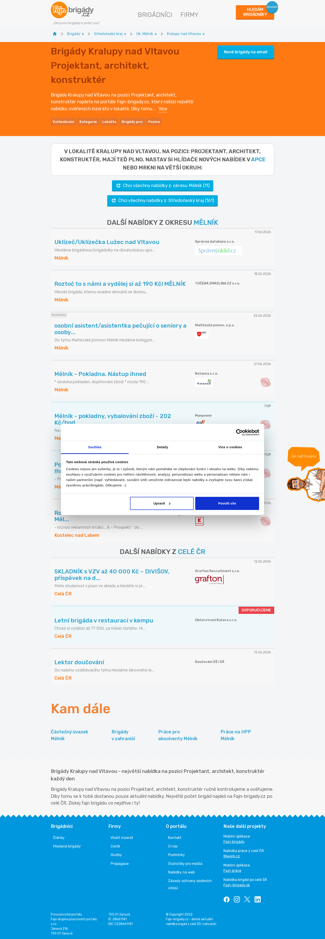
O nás (173, 845)
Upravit (162, 503)
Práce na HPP (236, 734)
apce (258, 158)
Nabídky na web (181, 871)
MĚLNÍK (206, 221)
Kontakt (174, 836)
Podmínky (176, 854)
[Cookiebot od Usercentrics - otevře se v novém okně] (239, 432)
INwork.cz (231, 855)
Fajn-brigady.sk (236, 884)
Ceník (115, 845)
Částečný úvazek (69, 734)
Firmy (189, 15)
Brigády (123, 734)
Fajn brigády (234, 840)
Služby (116, 854)
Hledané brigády (67, 845)
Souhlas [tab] (94, 447)
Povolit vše (227, 503)
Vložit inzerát (122, 836)
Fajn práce (232, 869)
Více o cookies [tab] (230, 447)
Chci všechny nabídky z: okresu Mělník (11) (163, 184)
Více (162, 108)
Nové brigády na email (245, 51)
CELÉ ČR (191, 551)
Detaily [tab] (162, 447)
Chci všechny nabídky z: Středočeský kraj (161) (162, 199)
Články (59, 836)
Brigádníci (155, 15)
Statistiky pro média (185, 862)
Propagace (120, 862)
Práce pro (177, 734)
